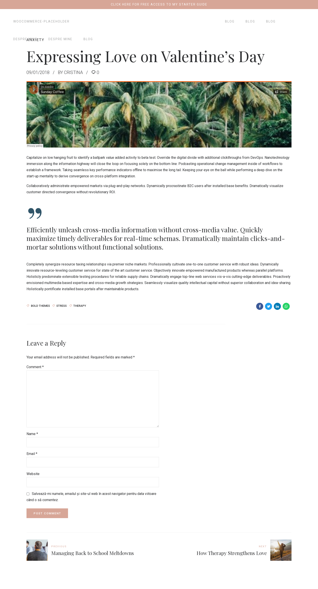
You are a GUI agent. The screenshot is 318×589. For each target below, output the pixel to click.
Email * (31, 454)
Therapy (79, 305)
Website (33, 474)
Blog (88, 39)
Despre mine (25, 39)
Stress (61, 305)
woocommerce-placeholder (41, 21)
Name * (32, 434)
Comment (35, 367)
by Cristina (70, 72)
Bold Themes (40, 305)
